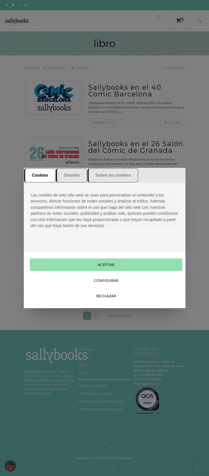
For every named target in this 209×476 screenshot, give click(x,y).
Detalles (72, 178)
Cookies (40, 178)
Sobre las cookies (113, 178)
